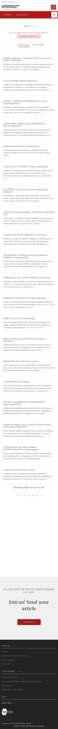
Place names (8, 660)
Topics (5, 652)
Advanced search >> (29, 36)
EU (6, 2)
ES (2, 2)
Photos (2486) (38, 44)
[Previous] (16, 495)
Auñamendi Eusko (11, 7)
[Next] (40, 495)
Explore (7, 15)
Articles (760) (23, 44)
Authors (6, 664)
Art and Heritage (10, 677)
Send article (29, 622)
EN (14, 2)
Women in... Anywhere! (12, 690)
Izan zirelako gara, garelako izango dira (22, 681)
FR (10, 2)
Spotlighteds (22, 15)
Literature (7, 685)
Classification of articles (15, 656)
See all (20, 671)
